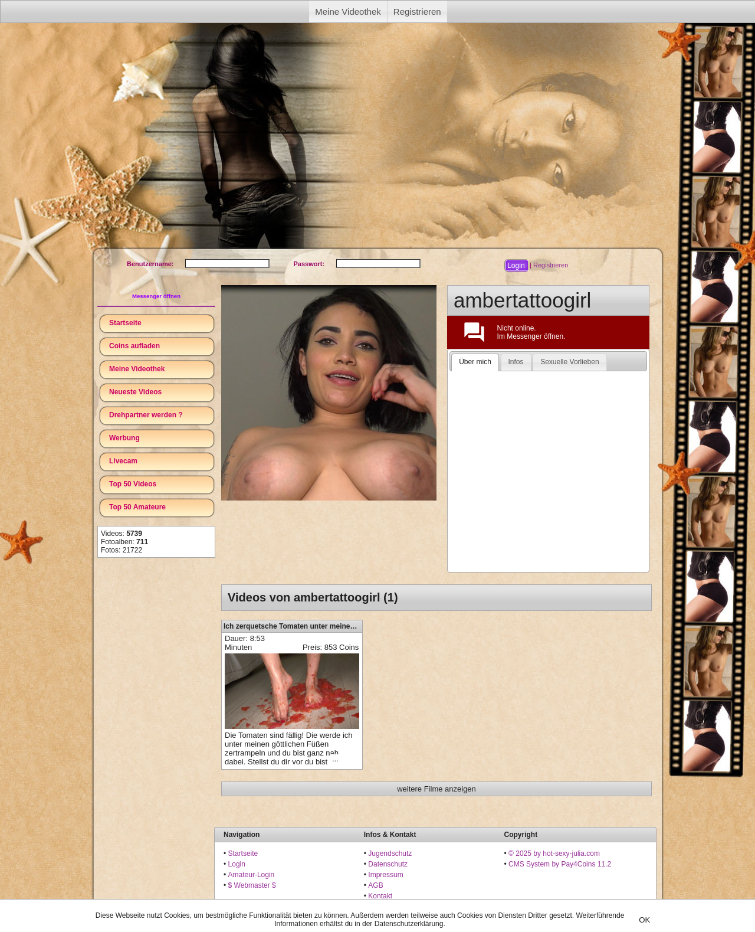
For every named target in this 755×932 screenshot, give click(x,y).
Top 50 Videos (132, 484)
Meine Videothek (347, 11)
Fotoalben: (124, 542)
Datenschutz (388, 864)
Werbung (124, 438)
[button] (516, 265)
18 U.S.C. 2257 (392, 906)
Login (236, 864)
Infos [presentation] (516, 362)
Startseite (125, 323)
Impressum (385, 875)
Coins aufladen (134, 346)
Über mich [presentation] (475, 362)
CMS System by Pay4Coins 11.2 (559, 864)
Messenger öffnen (156, 296)
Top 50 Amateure (137, 507)
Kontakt (380, 896)
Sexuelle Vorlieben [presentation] (569, 362)
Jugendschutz (390, 853)
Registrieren (417, 11)
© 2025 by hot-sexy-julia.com (554, 853)
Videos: (121, 533)
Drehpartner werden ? (146, 415)
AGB (375, 885)
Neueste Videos (135, 392)
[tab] (475, 362)
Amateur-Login (251, 875)
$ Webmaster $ (252, 885)
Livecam (123, 461)
